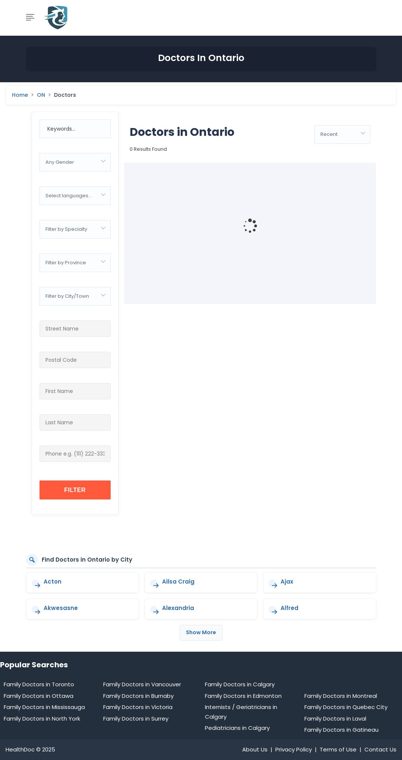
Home (20, 95)
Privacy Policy (293, 749)
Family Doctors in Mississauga (44, 707)
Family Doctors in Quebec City (345, 707)
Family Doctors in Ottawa (38, 696)
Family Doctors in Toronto (39, 684)
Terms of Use (338, 749)
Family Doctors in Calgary (240, 684)
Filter (75, 490)
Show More (201, 632)
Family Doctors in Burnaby (138, 696)
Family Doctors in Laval (335, 718)
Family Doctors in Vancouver (142, 684)
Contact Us (380, 749)
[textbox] (75, 196)
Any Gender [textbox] (59, 162)
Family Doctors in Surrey (135, 718)
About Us (255, 749)
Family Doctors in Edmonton (243, 696)
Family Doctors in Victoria (137, 707)
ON (41, 95)
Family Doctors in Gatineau (341, 730)
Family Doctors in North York (42, 718)
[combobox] (75, 162)
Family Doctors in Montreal (340, 696)
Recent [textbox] (329, 134)
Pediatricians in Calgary (237, 728)
